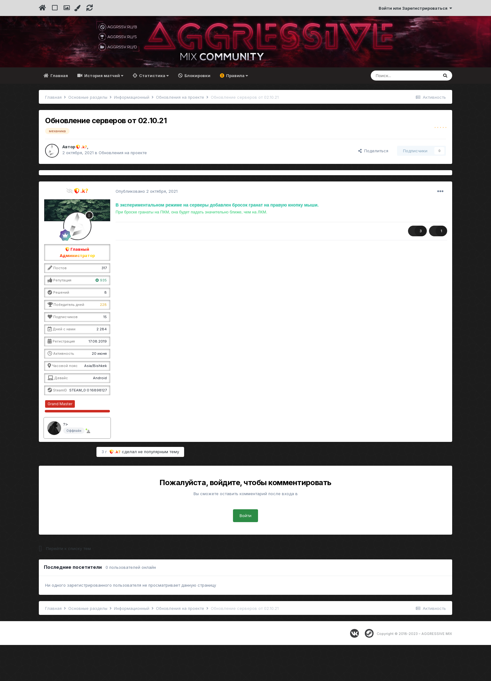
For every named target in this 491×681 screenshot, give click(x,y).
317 (104, 304)
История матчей (103, 111)
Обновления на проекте (123, 188)
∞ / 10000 (99, 439)
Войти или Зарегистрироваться (415, 8)
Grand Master (60, 439)
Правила (236, 111)
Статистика (153, 111)
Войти (245, 551)
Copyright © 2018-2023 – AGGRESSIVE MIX (414, 670)
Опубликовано (147, 227)
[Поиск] (404, 112)
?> (65, 460)
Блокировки (196, 111)
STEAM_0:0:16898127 (88, 426)
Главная (58, 111)
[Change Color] (78, 8)
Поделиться (373, 186)
